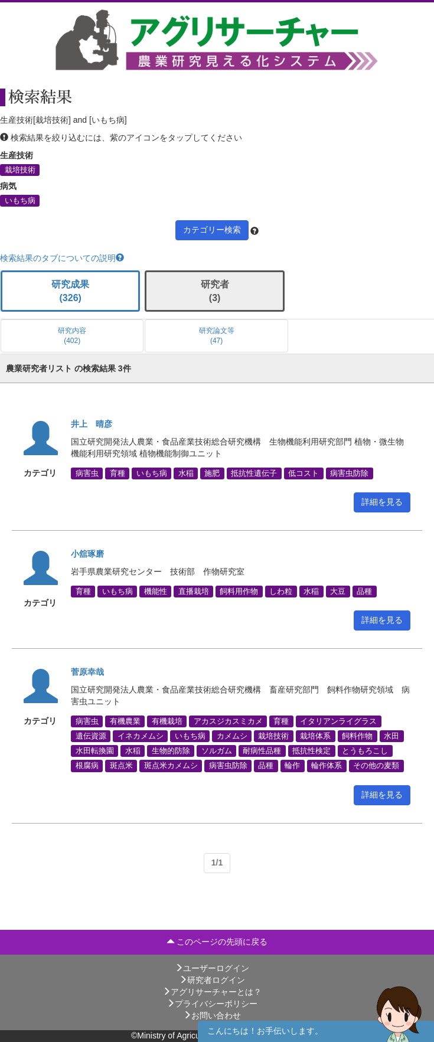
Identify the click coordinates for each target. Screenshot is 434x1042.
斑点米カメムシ (171, 766)
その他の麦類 (376, 766)
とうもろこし (365, 751)
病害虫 (87, 473)
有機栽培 (167, 721)
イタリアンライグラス (338, 721)
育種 (117, 473)
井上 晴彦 (91, 424)
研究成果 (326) (70, 291)
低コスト (303, 473)
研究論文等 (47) (216, 335)
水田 (391, 736)
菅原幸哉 (87, 672)
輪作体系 (326, 766)
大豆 (337, 591)
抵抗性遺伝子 (254, 473)
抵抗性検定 (311, 751)
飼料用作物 (239, 591)
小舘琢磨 (87, 553)
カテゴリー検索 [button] (212, 229)
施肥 (212, 473)
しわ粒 (280, 591)
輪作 (292, 766)
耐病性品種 (262, 751)
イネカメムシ (141, 736)
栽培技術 (20, 170)
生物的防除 (171, 751)
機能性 (155, 591)
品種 (364, 591)
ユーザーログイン (212, 968)
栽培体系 (315, 736)
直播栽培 (193, 591)
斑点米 (121, 766)
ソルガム (216, 751)
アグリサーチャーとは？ (212, 992)
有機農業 (125, 721)
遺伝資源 (91, 736)
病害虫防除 (349, 473)
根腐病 (87, 766)
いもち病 (20, 201)
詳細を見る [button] (382, 502)
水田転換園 (95, 751)
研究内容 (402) (72, 335)
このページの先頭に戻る (217, 941)
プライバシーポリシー (212, 1003)
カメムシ (232, 736)
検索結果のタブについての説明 (62, 258)
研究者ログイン (212, 980)
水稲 (186, 473)
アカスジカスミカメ (228, 721)
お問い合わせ (212, 1015)
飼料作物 (357, 736)
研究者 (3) (215, 291)
